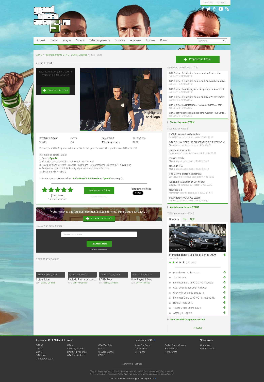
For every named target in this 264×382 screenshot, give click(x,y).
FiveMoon (173, 145)
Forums (150, 40)
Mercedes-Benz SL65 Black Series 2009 (192, 254)
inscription (208, 2)
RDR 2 (101, 355)
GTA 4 (70, 345)
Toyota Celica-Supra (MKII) (187, 308)
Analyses (135, 40)
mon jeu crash (176, 158)
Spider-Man (43, 279)
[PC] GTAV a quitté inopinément (185, 174)
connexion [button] (222, 2)
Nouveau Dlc (175, 189)
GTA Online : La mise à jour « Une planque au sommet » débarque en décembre (197, 89)
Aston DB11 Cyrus (182, 313)
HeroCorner (171, 352)
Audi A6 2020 (180, 277)
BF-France (140, 352)
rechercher (99, 243)
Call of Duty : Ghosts (175, 345)
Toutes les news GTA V (182, 122)
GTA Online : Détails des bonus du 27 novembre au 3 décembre (197, 81)
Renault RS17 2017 (183, 302)
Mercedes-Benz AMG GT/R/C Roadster (193, 282)
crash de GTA (176, 166)
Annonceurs (127, 364)
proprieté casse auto (179, 150)
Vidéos (80, 40)
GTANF (198, 328)
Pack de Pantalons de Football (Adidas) (91, 279)
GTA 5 (39, 352)
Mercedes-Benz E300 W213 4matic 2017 (194, 297)
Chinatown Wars (45, 358)
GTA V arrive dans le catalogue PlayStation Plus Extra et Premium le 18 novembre (197, 112)
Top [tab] (184, 219)
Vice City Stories (75, 348)
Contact (138, 364)
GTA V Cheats (207, 348)
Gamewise (205, 345)
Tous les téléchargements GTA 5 (187, 319)
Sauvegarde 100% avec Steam (184, 197)
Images (66, 40)
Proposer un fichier (197, 59)
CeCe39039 (174, 137)
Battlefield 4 (171, 348)
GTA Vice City (105, 345)
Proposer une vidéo (55, 90)
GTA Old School (106, 352)
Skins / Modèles (79, 54)
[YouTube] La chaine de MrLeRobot (187, 182)
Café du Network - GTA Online (184, 134)
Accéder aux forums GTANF (184, 207)
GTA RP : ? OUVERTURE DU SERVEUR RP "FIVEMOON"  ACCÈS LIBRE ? (197, 142)
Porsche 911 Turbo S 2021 (187, 272)
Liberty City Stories (77, 352)
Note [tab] (192, 219)
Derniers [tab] (174, 219)
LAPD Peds (105, 279)
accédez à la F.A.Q (99, 218)
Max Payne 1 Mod (141, 279)
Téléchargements (99, 40)
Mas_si (172, 161)
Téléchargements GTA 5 (56, 54)
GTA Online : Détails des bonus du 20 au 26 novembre (196, 97)
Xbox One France (143, 345)
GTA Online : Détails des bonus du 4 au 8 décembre (195, 73)
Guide (54, 40)
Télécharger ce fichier (99, 190)
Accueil (41, 40)
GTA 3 (101, 348)
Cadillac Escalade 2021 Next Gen (190, 287)
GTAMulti (41, 355)
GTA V (39, 54)
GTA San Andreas (76, 355)
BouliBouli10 (174, 177)
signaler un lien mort (99, 196)
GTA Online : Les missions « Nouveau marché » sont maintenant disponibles (197, 105)
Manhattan (174, 193)
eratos (172, 201)
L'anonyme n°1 (176, 153)
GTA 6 (39, 348)
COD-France (141, 348)
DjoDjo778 (174, 185)
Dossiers (120, 40)
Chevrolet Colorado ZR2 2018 (188, 292)
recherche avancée (99, 249)
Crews (163, 40)
